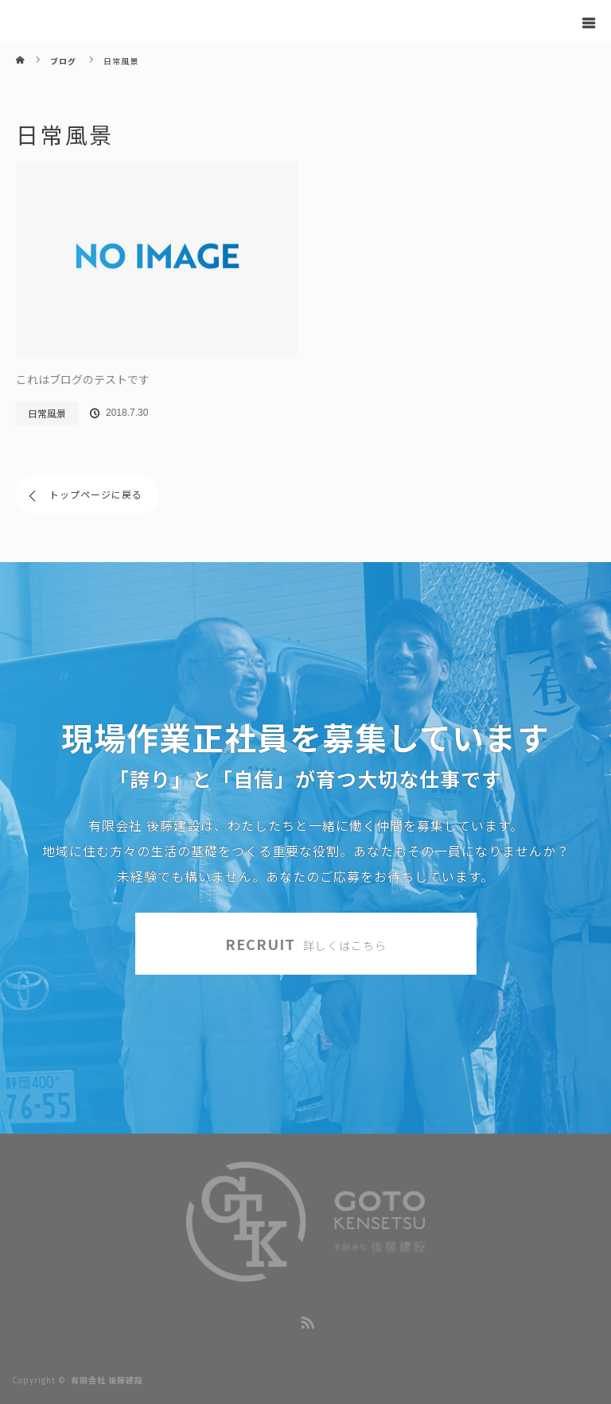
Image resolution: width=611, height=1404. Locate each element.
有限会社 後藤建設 (107, 1380)
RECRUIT (306, 943)
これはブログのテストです (83, 379)
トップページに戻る (95, 494)
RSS (305, 1320)
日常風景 (47, 413)
